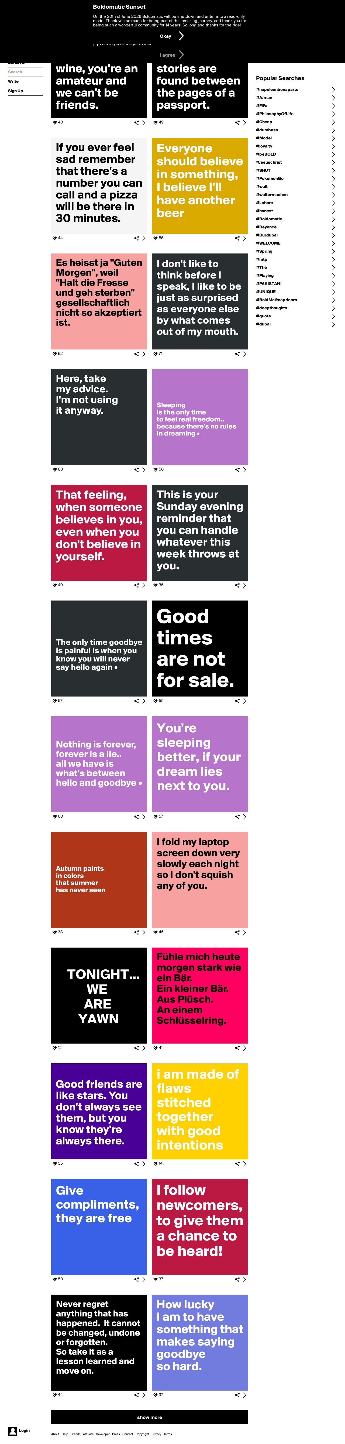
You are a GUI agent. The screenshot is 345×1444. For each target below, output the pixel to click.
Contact (127, 1434)
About (55, 1434)
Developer (103, 1434)
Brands (76, 1434)
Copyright (142, 1434)
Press (116, 1434)
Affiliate (88, 1434)
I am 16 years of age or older (125, 44)
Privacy (156, 1434)
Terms (168, 1434)
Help (65, 1434)
